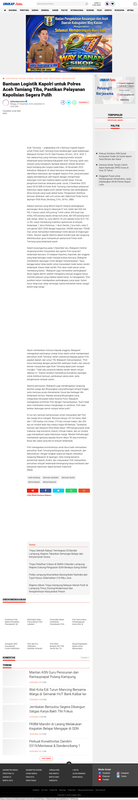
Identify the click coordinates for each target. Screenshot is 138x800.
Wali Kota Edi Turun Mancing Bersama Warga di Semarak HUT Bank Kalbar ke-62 (59, 694)
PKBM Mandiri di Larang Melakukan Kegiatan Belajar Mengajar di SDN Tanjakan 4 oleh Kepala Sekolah (56, 728)
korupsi (109, 10)
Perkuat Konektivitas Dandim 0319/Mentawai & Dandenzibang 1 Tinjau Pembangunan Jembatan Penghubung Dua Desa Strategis (55, 748)
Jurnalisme (54, 770)
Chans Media (31, 773)
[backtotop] (69, 764)
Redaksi (36, 790)
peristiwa (24, 10)
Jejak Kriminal (79, 773)
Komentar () (84, 102)
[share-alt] (32, 491)
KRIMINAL (46, 10)
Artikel (131, 10)
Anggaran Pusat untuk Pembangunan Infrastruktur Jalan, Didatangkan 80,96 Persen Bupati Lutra (115, 180)
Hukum (56, 10)
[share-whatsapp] (74, 102)
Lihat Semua (46, 758)
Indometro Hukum (34, 770)
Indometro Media (10, 770)
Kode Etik (53, 790)
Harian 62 (7, 777)
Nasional (13, 10)
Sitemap (62, 790)
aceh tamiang (11, 78)
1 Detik (75, 770)
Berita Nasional (68, 78)
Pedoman (72, 790)
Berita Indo (54, 777)
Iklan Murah (100, 790)
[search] (62, 3)
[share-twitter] (69, 102)
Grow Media (77, 777)
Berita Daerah (55, 78)
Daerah (35, 10)
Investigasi (31, 780)
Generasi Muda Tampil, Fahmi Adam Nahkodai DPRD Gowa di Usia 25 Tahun (114, 168)
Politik (65, 10)
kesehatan (120, 10)
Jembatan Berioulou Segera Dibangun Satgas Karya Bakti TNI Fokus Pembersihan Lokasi (57, 711)
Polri (100, 10)
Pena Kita (30, 777)
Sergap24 (53, 780)
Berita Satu (8, 780)
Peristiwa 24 (8, 773)
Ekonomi (91, 10)
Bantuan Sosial (41, 78)
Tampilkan (85, 657)
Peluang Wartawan (85, 790)
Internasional (77, 10)
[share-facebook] (63, 102)
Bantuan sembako (26, 78)
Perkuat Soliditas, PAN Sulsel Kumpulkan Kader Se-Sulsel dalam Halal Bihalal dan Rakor (115, 156)
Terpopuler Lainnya (115, 120)
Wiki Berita (54, 773)
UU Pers (44, 790)
